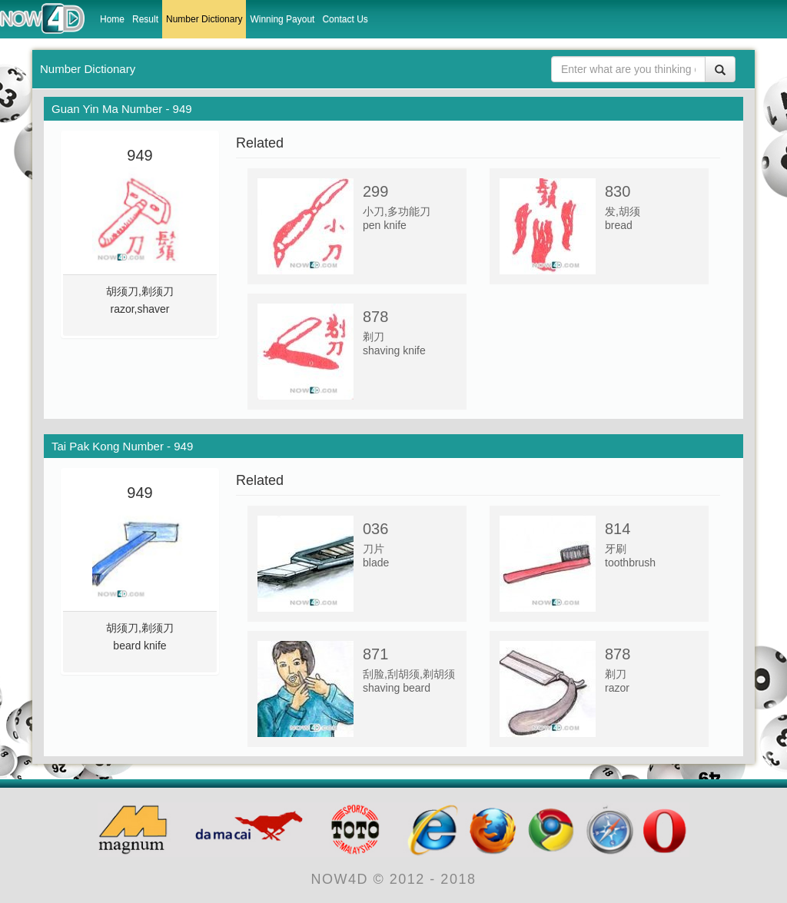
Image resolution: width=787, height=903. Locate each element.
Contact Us (344, 19)
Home (112, 19)
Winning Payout (282, 19)
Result (145, 19)
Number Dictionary (204, 19)
